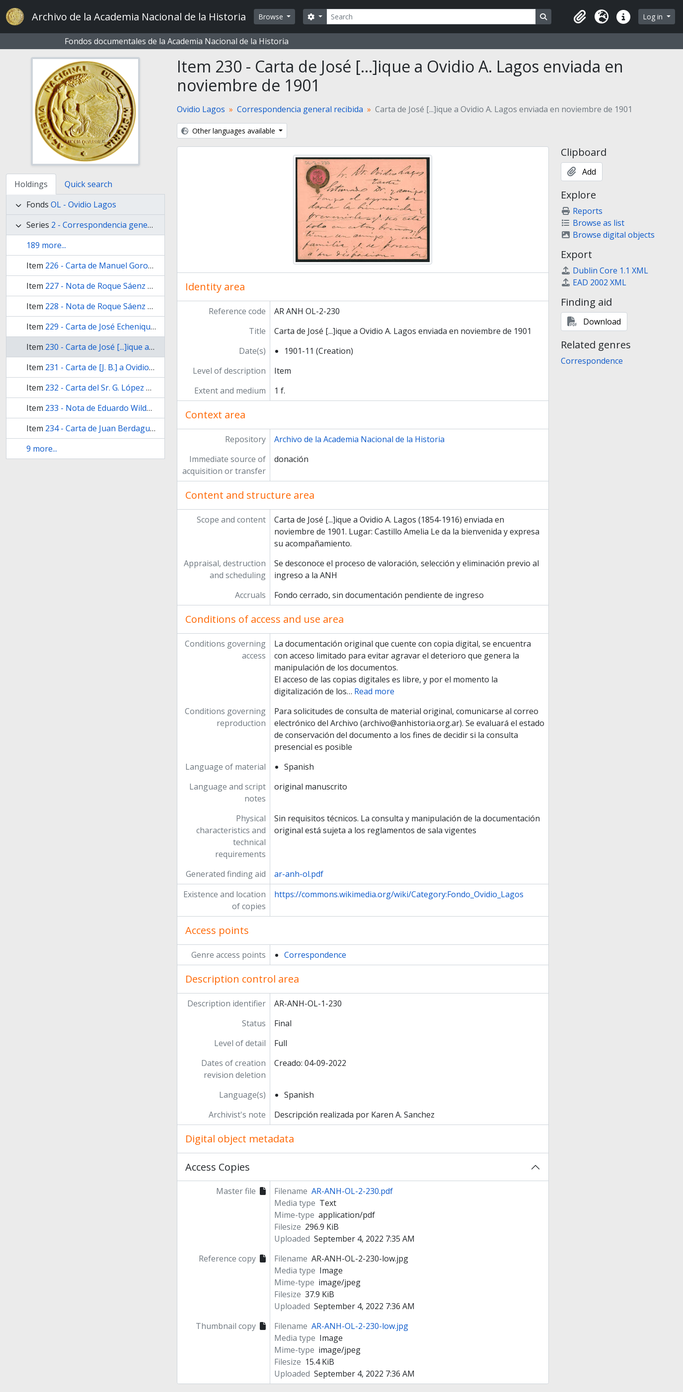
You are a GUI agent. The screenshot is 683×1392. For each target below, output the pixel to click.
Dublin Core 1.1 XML (604, 270)
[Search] (431, 16)
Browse (271, 16)
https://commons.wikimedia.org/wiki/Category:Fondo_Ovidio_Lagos (399, 894)
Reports (582, 210)
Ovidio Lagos (201, 109)
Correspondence (315, 954)
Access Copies (217, 1167)
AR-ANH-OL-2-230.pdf (352, 1191)
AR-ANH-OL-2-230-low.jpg (359, 1326)
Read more (374, 691)
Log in (654, 16)
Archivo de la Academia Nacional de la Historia (359, 439)
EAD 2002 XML (593, 282)
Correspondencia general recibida (300, 109)
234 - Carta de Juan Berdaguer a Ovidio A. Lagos (134, 428)
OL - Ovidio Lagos (83, 204)
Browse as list (592, 222)
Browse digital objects (608, 234)
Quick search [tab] (88, 184)
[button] (580, 17)
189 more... (46, 245)
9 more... (41, 448)
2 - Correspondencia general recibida (120, 224)
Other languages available (229, 130)
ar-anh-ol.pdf (298, 873)
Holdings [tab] (31, 184)
